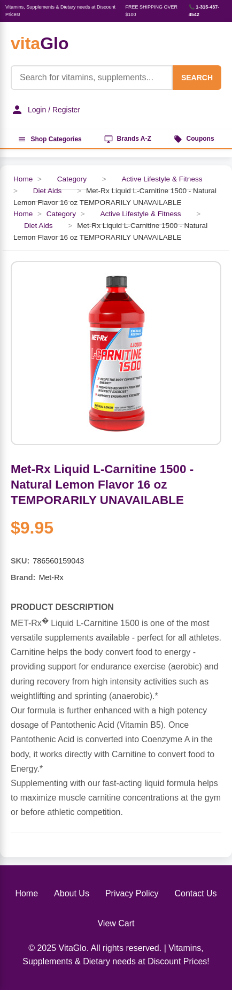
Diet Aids (47, 191)
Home (26, 893)
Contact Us (195, 893)
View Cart (115, 923)
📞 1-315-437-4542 (204, 10)
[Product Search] (92, 77)
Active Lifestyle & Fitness (161, 179)
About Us (71, 893)
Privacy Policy (132, 893)
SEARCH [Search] (197, 77)
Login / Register (45, 109)
